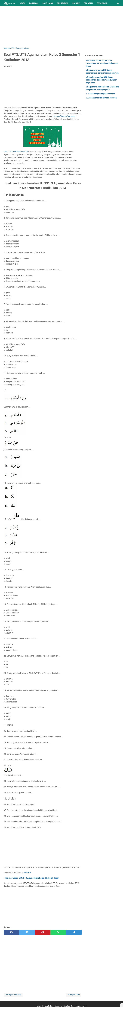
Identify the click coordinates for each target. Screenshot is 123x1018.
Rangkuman (102, 3)
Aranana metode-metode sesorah (102, 98)
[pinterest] (42, 932)
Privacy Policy (47, 1006)
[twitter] (27, 932)
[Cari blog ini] (118, 3)
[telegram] (74, 932)
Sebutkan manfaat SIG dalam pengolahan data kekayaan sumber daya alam (101, 80)
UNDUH (27, 873)
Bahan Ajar (48, 3)
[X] (121, 1005)
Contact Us (68, 1006)
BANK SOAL (33, 3)
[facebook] (11, 932)
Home (38, 1006)
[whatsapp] (58, 932)
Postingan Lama (74, 995)
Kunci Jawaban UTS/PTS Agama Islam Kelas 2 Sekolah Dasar (32, 878)
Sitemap (77, 1006)
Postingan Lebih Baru (13, 995)
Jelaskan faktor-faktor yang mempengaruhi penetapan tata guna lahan (102, 63)
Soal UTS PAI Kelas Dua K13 (16, 152)
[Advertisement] (61, 26)
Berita (22, 3)
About (85, 1006)
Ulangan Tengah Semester (64, 116)
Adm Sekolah (62, 3)
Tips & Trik (88, 3)
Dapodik (76, 3)
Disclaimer (58, 1006)
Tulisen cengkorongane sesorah (101, 94)
